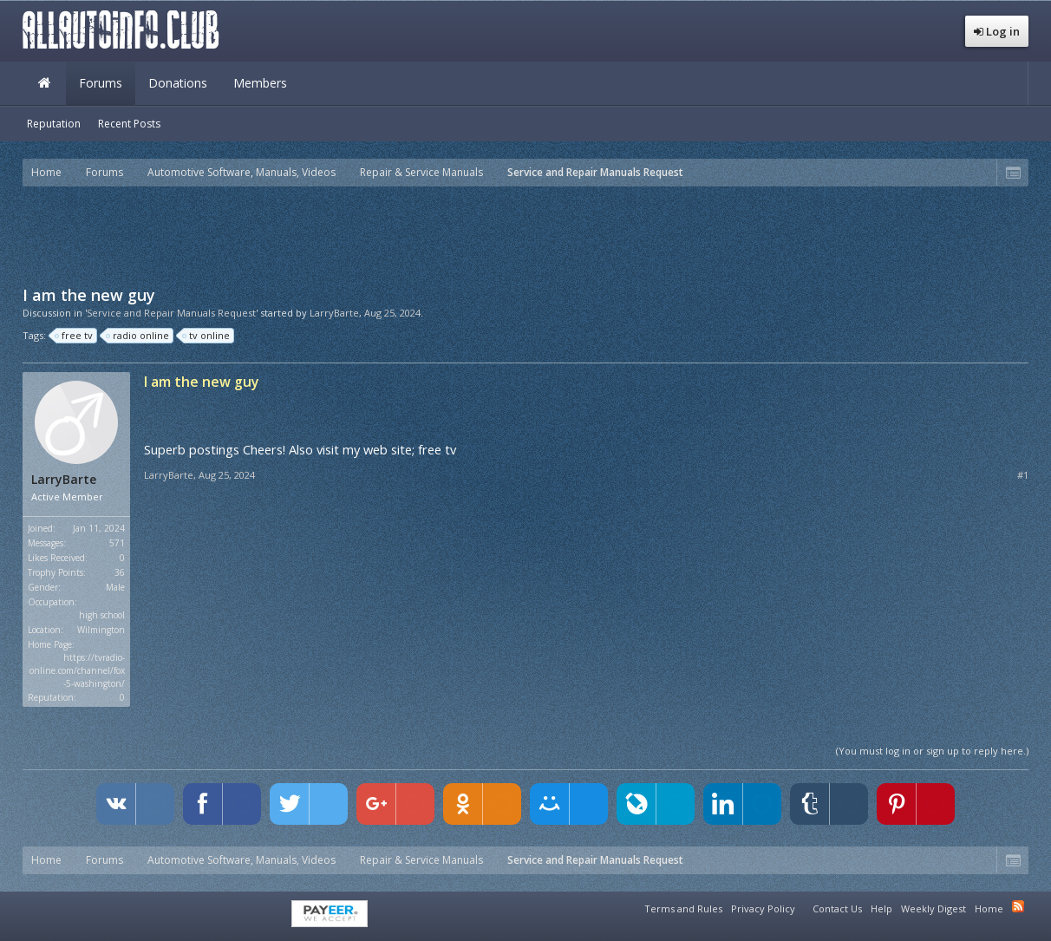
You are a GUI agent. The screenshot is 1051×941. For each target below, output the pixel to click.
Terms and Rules (683, 908)
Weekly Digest (933, 908)
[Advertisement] (525, 234)
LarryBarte (334, 312)
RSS (1018, 906)
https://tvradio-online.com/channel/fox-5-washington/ (77, 670)
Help (881, 908)
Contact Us (837, 908)
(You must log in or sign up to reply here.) (932, 750)
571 (117, 543)
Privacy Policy (763, 908)
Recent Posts (129, 123)
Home (44, 83)
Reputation (54, 123)
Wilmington (101, 630)
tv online (207, 335)
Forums (100, 83)
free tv (74, 335)
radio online (138, 335)
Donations (177, 83)
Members (260, 83)
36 (119, 572)
